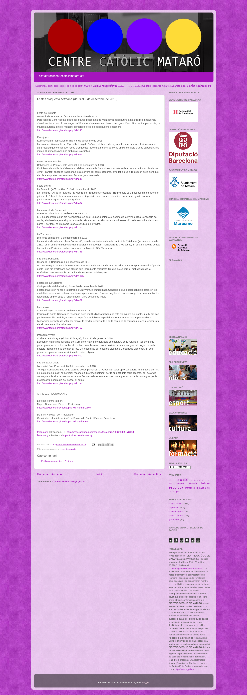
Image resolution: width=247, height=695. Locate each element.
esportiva (109, 85)
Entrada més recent (51, 474)
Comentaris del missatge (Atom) (68, 481)
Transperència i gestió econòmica (49, 86)
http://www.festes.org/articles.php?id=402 (59, 355)
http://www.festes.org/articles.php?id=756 (59, 227)
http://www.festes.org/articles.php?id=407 (59, 300)
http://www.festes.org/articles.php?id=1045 (60, 276)
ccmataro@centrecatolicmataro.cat (186, 568)
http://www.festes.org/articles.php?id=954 (59, 154)
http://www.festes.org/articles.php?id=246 (59, 179)
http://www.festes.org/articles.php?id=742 (59, 383)
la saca (184, 86)
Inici (99, 474)
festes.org (42, 432)
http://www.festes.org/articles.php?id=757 (59, 328)
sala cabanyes (199, 85)
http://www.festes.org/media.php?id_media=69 (62, 421)
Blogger (145, 682)
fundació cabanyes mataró (155, 86)
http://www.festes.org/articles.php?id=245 (59, 130)
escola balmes (92, 85)
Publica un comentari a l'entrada (57, 461)
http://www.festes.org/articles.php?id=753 (59, 251)
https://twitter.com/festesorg (77, 435)
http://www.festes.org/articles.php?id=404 (59, 203)
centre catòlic (69, 449)
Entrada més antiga (147, 474)
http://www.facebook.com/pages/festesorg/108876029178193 (100, 432)
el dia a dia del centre (74, 86)
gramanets (174, 86)
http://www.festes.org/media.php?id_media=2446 (64, 407)
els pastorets (177, 483)
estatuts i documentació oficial (130, 86)
